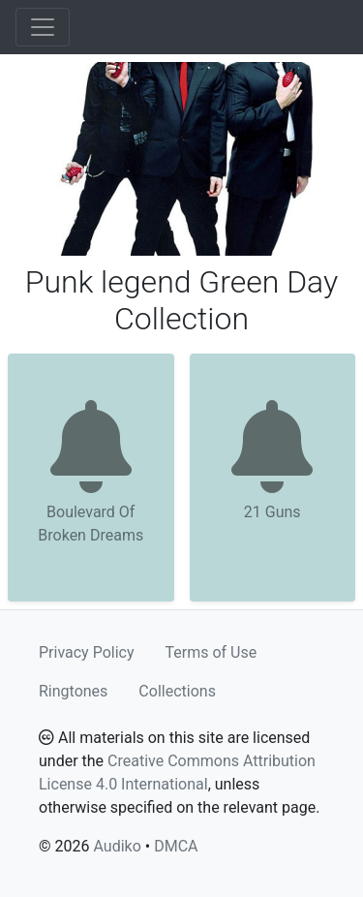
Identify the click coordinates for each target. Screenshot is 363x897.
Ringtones (73, 691)
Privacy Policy (87, 652)
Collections (177, 691)
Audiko (116, 846)
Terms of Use (211, 652)
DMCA (175, 846)
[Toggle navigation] (42, 27)
